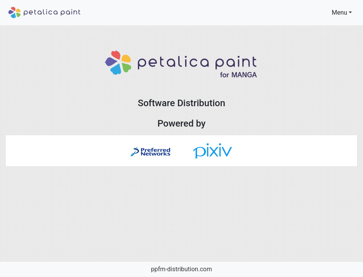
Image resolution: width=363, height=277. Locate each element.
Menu (339, 12)
